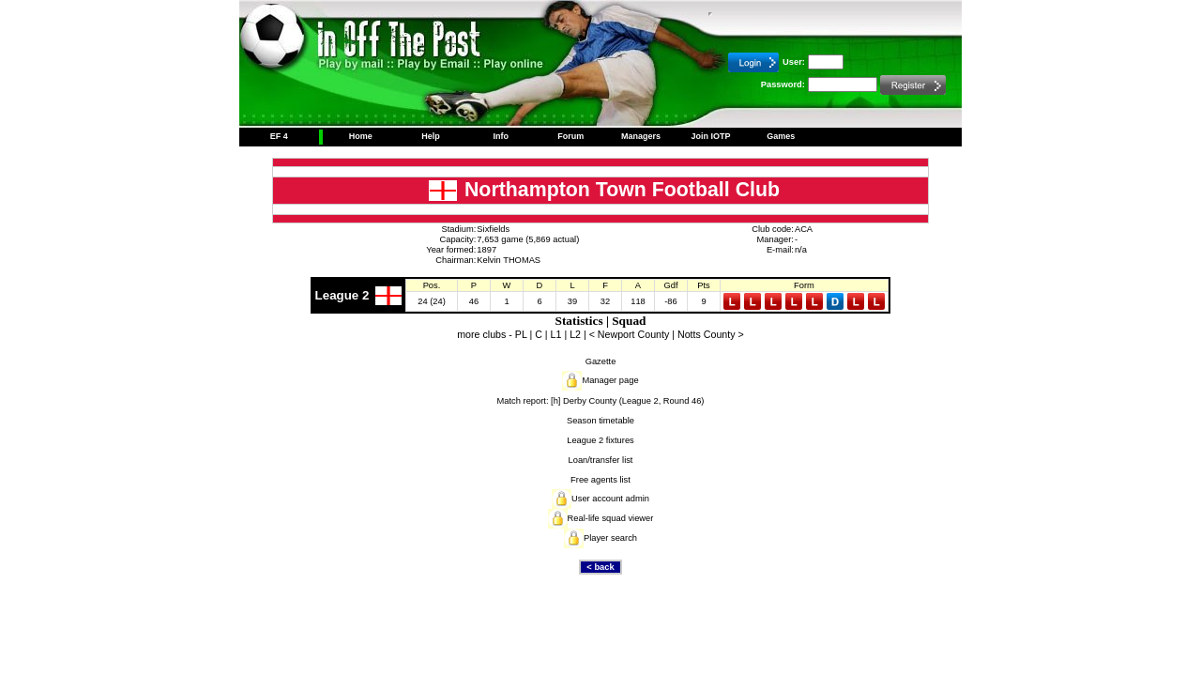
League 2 (342, 295)
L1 (556, 334)
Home (360, 136)
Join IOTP (711, 136)
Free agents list (600, 479)
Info (501, 136)
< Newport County (629, 334)
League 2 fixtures (600, 440)
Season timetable (600, 420)
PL (521, 334)
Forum (570, 136)
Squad (629, 321)
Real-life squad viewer (611, 518)
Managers (641, 136)
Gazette (600, 361)
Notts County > (710, 334)
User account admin (610, 498)
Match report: (523, 401)
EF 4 (279, 136)
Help (430, 136)
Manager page (610, 380)
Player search (610, 538)
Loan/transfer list (601, 460)
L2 (575, 334)
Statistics (578, 321)
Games (781, 136)
